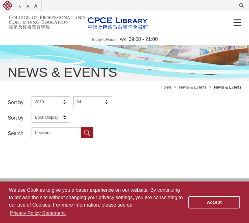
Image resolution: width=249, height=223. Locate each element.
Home (166, 87)
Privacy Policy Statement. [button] (38, 213)
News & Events (192, 87)
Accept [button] (214, 202)
